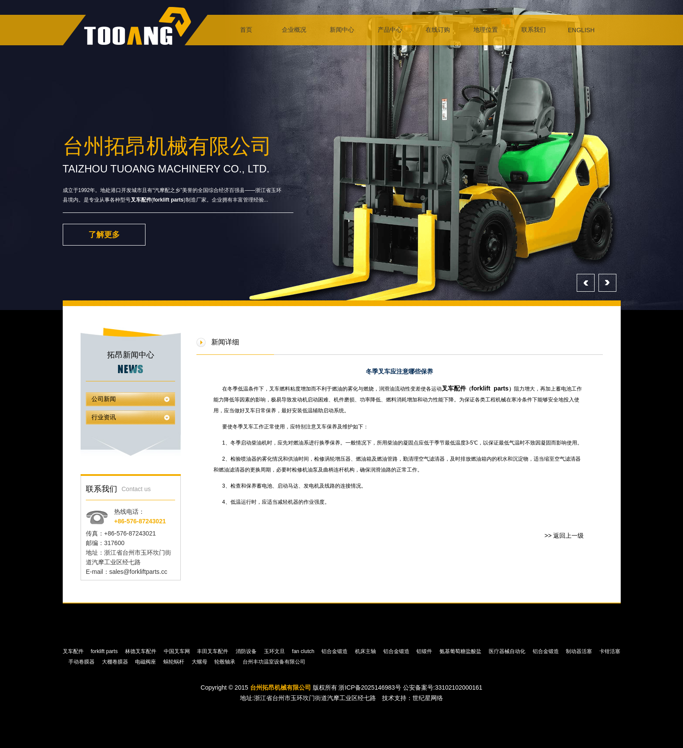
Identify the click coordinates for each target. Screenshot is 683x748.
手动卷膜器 (82, 662)
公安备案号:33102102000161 (443, 687)
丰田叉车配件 (213, 651)
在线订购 (438, 30)
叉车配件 (141, 200)
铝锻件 (424, 651)
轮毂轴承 (225, 662)
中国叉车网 (177, 651)
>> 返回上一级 (564, 535)
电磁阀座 (146, 662)
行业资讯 (103, 417)
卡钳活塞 (609, 651)
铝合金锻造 (335, 651)
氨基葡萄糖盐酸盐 (461, 651)
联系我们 (533, 30)
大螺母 (200, 662)
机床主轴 (366, 651)
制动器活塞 (579, 651)
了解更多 (104, 234)
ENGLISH (581, 30)
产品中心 (390, 30)
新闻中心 (342, 30)
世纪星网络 (428, 697)
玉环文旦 (275, 651)
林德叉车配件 (141, 651)
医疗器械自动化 (508, 651)
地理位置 (485, 30)
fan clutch (304, 651)
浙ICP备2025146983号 (369, 687)
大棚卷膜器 (115, 662)
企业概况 (294, 30)
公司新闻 (103, 399)
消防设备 (247, 651)
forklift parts (168, 200)
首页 (246, 30)
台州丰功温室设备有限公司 (275, 662)
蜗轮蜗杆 (174, 662)
